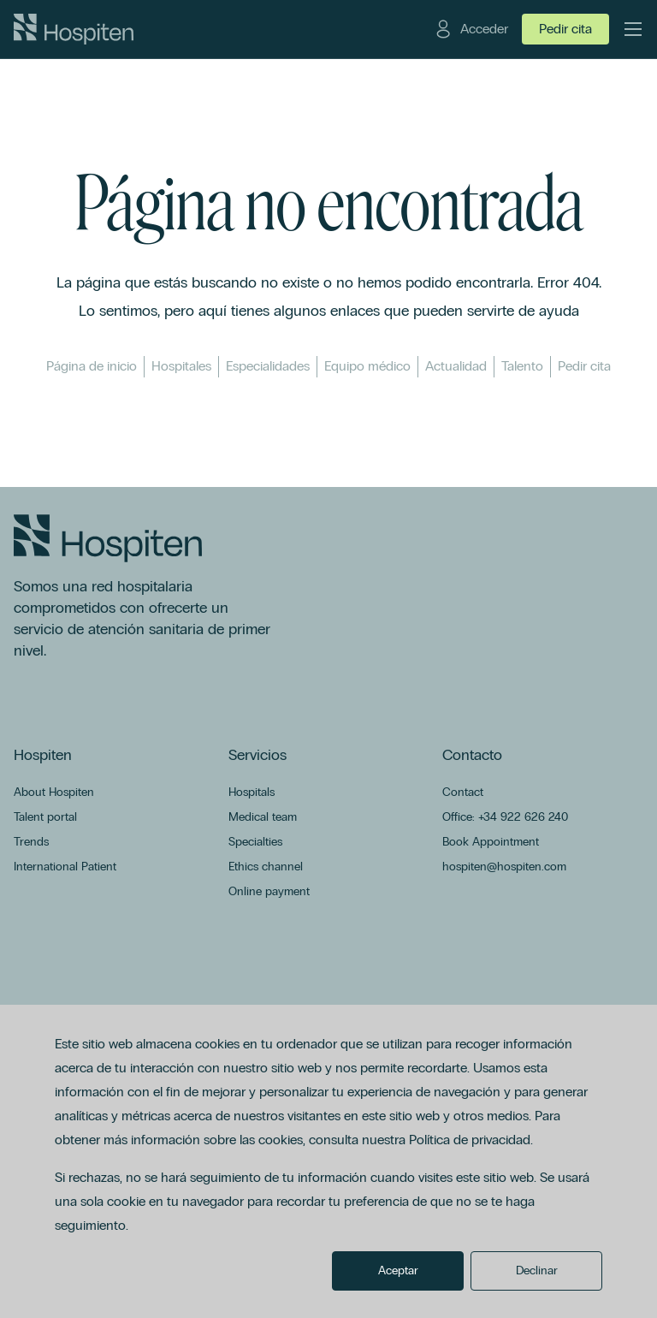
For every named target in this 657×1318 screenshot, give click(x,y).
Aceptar (398, 1270)
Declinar (537, 1270)
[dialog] (328, 1161)
